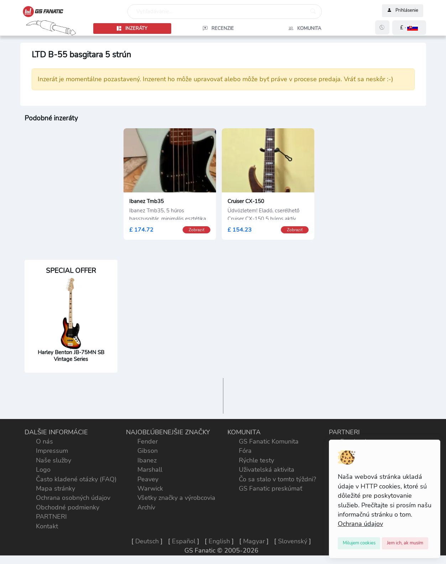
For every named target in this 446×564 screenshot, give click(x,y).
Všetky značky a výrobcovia (176, 497)
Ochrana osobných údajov (73, 497)
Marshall (149, 469)
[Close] (359, 543)
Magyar (254, 541)
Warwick (150, 488)
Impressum (52, 450)
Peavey (147, 479)
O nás (44, 441)
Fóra (245, 450)
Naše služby (53, 460)
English (219, 541)
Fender (147, 441)
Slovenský (292, 541)
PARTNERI (51, 516)
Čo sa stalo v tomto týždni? (277, 479)
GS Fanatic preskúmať (270, 488)
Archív (146, 507)
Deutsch (147, 541)
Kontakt (47, 526)
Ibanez (147, 460)
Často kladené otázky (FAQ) (76, 479)
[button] (409, 27)
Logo (43, 469)
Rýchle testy (256, 460)
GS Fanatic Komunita (269, 441)
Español (183, 541)
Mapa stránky (55, 488)
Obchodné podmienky (67, 507)
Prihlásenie (402, 10)
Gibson (147, 450)
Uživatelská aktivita (266, 469)
